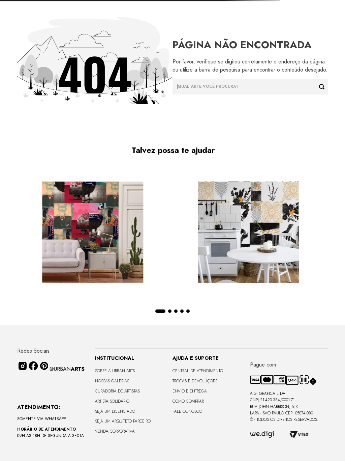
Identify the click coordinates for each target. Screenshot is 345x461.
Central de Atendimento (197, 371)
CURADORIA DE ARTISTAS (117, 391)
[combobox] (250, 86)
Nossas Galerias (112, 381)
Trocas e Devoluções (194, 381)
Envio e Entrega (189, 391)
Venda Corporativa (115, 431)
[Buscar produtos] (323, 86)
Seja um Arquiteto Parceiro (123, 421)
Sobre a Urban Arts (115, 371)
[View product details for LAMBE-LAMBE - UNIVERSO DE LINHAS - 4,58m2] (171, 233)
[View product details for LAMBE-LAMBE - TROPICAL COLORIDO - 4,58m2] (275, 233)
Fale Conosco (187, 411)
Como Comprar (188, 401)
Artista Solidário (112, 401)
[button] (163, 311)
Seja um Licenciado (115, 411)
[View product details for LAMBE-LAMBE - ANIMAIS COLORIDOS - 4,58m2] (67, 233)
